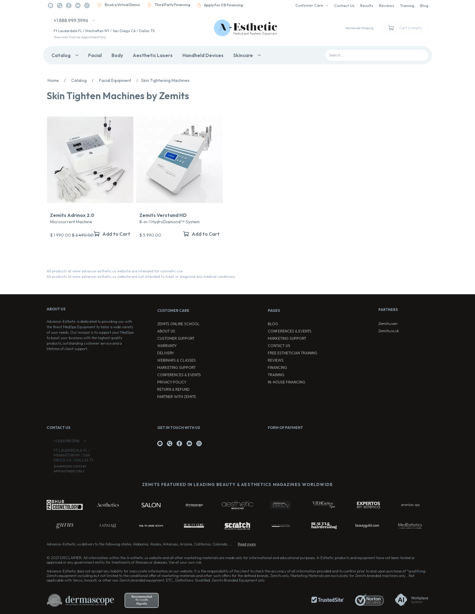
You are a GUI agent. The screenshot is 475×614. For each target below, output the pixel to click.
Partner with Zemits (176, 396)
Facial (95, 55)
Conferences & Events (179, 375)
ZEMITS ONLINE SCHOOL (178, 324)
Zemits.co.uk (388, 331)
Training (407, 5)
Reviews (386, 5)
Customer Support (175, 338)
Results (366, 5)
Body (117, 55)
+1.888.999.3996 (71, 20)
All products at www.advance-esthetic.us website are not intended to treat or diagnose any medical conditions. (141, 276)
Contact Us (344, 5)
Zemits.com (387, 323)
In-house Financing (286, 382)
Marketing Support (176, 367)
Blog (424, 5)
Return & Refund (173, 389)
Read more (247, 544)
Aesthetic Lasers (153, 55)
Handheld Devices (203, 55)
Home (58, 80)
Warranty (167, 345)
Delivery (165, 353)
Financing (277, 367)
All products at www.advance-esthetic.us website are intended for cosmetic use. (115, 271)
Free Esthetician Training (292, 353)
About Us (166, 331)
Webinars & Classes (176, 360)
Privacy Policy (171, 382)
